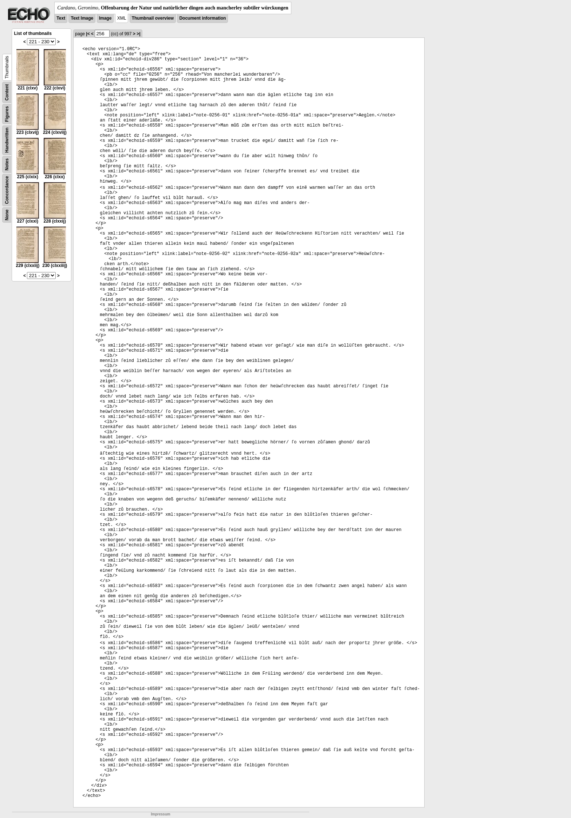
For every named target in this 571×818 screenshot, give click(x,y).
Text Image (82, 18)
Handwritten (6, 140)
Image (105, 18)
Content (6, 92)
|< (88, 33)
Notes (6, 164)
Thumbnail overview (153, 18)
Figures (6, 114)
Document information (202, 18)
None (6, 215)
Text (60, 18)
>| (138, 33)
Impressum (160, 814)
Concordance (6, 190)
